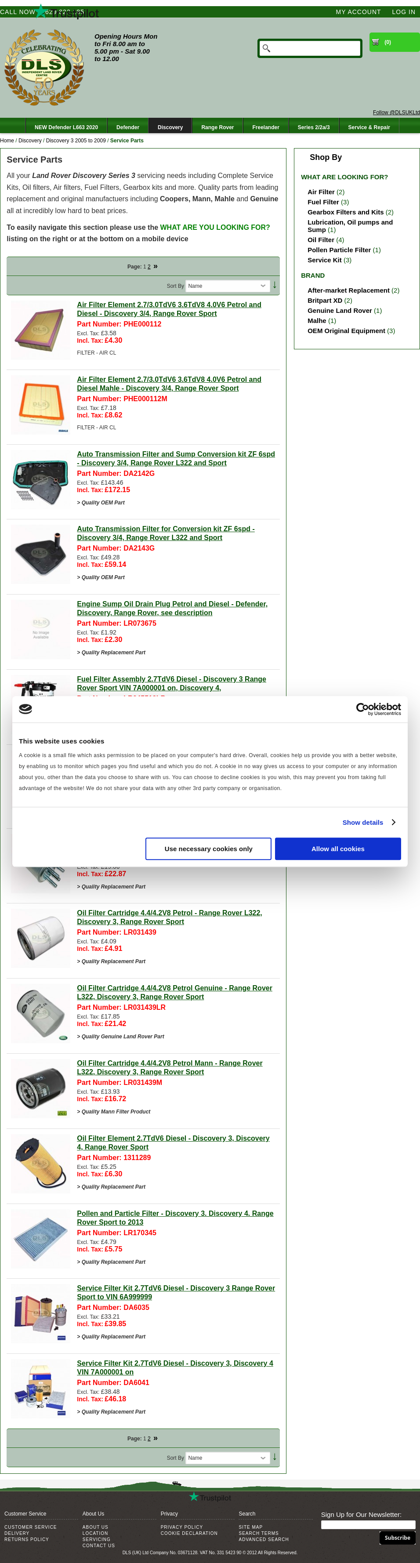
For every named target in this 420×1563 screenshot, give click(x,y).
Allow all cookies (338, 848)
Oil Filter (321, 239)
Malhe (317, 320)
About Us (96, 1527)
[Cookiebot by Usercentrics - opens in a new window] (362, 709)
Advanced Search (264, 1539)
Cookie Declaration (189, 1533)
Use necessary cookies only (209, 848)
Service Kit (325, 260)
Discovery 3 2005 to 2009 (76, 141)
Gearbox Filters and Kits (346, 212)
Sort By (175, 286)
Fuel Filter (323, 202)
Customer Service (30, 1527)
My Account (358, 11)
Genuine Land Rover (340, 310)
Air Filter (321, 192)
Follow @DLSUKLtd (396, 112)
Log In (404, 11)
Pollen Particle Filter (339, 250)
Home (7, 141)
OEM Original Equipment (346, 330)
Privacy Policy (182, 1527)
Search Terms (259, 1533)
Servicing (97, 1539)
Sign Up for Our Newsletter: (361, 1514)
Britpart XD (325, 300)
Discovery (30, 141)
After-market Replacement (349, 290)
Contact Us (99, 1545)
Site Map (251, 1527)
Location (95, 1533)
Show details (363, 822)
